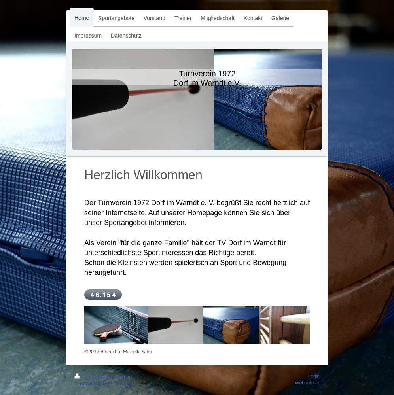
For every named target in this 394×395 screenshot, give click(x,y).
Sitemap (123, 377)
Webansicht (307, 383)
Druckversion (93, 377)
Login (314, 376)
